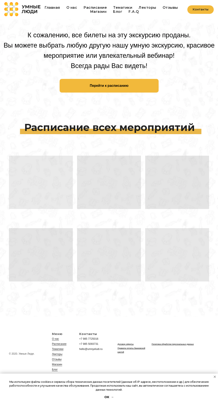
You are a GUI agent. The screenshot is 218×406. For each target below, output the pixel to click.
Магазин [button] (98, 12)
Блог (117, 12)
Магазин (57, 364)
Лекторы (147, 8)
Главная (52, 8)
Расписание (95, 8)
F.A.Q (134, 12)
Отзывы (170, 8)
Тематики (122, 8)
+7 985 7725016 (88, 338)
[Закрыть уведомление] (215, 377)
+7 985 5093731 (88, 343)
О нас (71, 8)
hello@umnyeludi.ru (90, 349)
